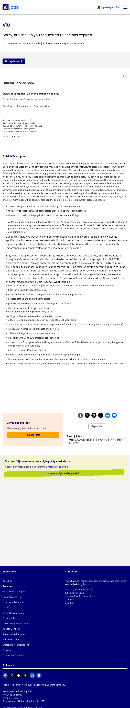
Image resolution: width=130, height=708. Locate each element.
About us (7, 580)
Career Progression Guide (16, 623)
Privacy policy (10, 618)
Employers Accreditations (16, 644)
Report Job (97, 426)
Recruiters (8, 586)
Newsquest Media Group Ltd (17, 691)
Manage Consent (11, 628)
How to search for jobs (14, 591)
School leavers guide (13, 612)
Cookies (7, 650)
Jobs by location (11, 639)
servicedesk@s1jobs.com (78, 584)
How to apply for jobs (13, 602)
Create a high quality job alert (62, 473)
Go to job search (14, 61)
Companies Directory (13, 655)
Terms (6, 607)
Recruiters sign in (12, 596)
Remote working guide (14, 634)
